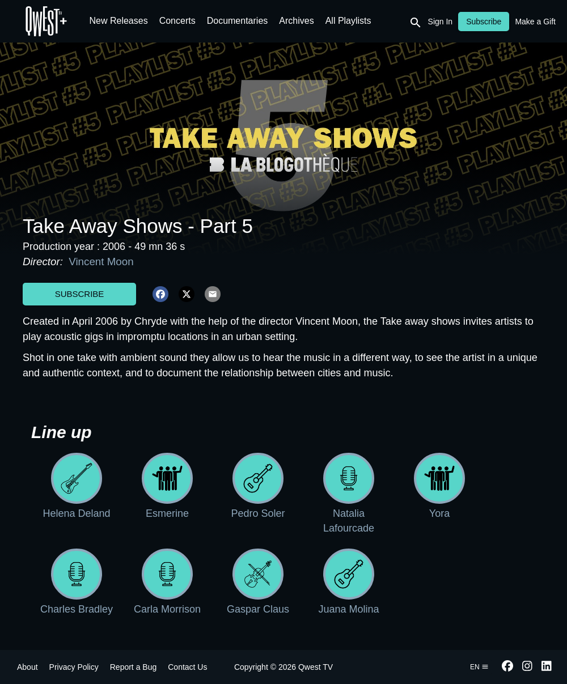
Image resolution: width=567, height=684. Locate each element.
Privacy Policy (74, 667)
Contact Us (187, 667)
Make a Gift (535, 21)
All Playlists (348, 21)
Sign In (440, 21)
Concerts (177, 21)
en (479, 667)
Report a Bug (133, 667)
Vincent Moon (100, 261)
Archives (296, 21)
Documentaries (237, 21)
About (27, 667)
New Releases (119, 21)
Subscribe (79, 294)
